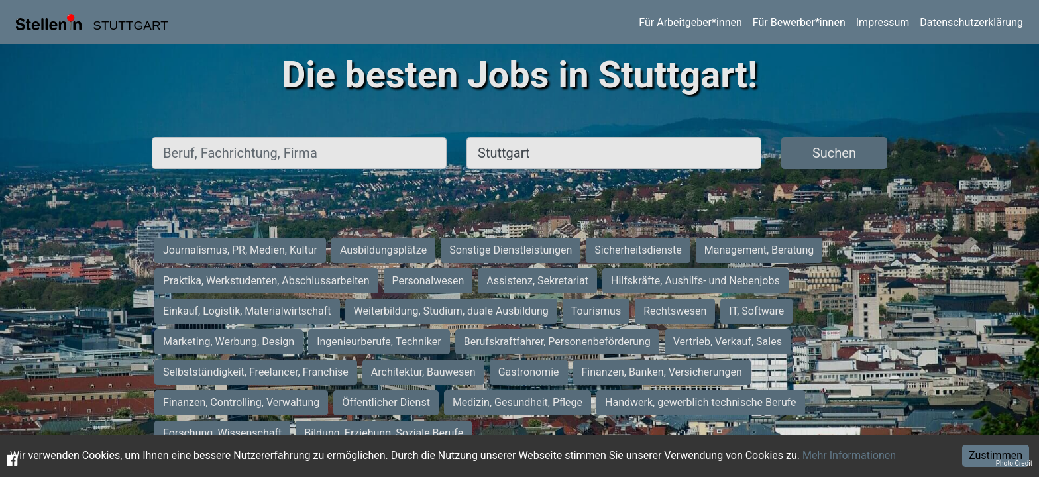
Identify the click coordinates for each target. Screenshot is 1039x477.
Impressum (883, 22)
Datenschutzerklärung (971, 22)
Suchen (834, 153)
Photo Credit (1014, 463)
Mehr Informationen (849, 455)
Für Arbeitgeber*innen (690, 22)
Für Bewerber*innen (799, 22)
